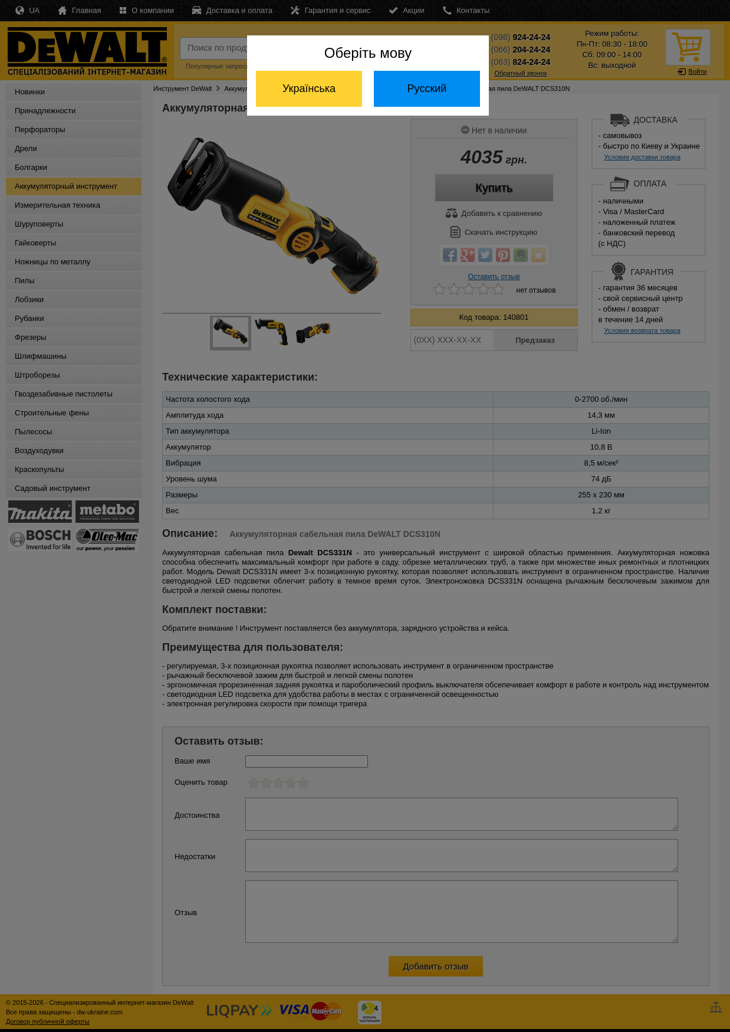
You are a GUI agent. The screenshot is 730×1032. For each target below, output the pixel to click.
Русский (427, 88)
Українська (309, 88)
